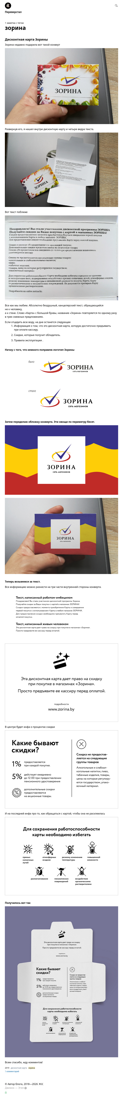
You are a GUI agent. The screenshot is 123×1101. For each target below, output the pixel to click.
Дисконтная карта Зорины (26, 39)
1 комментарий (12, 1071)
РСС (41, 1084)
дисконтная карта (19, 1068)
